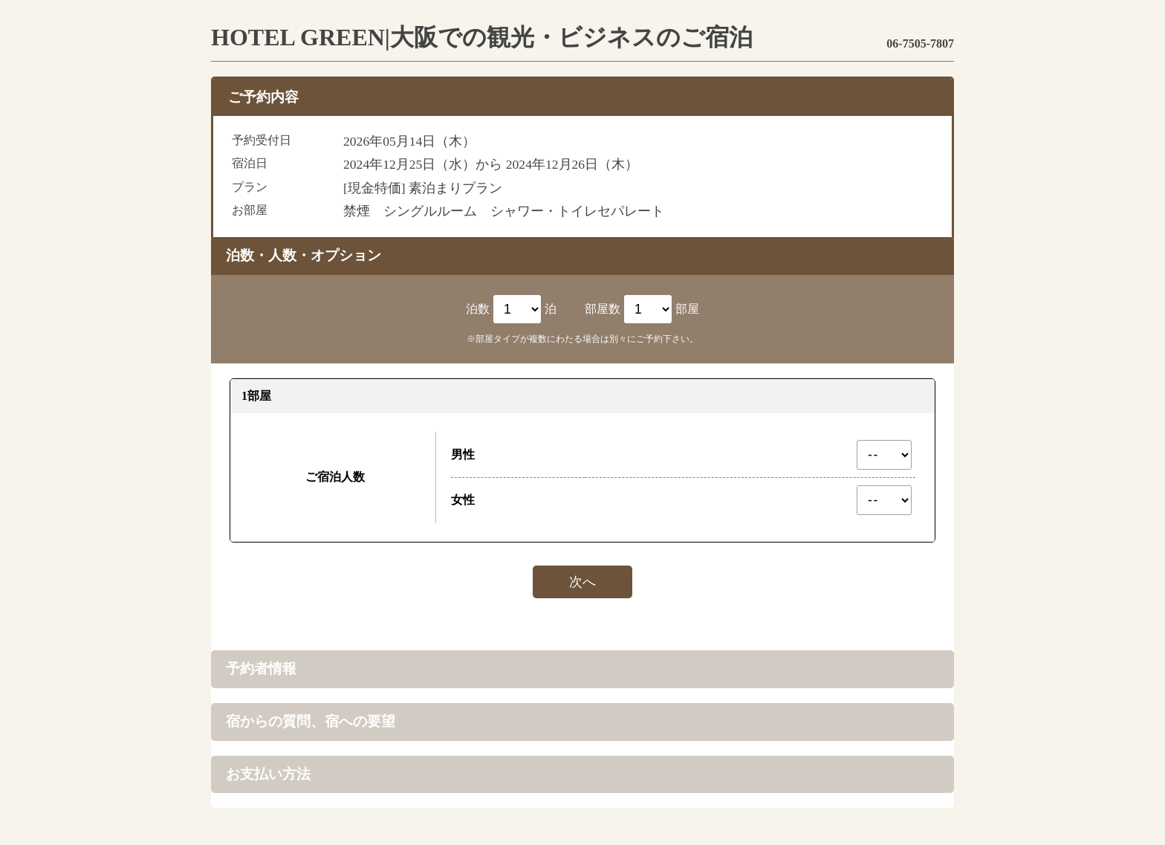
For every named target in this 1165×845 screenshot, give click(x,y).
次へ (582, 581)
